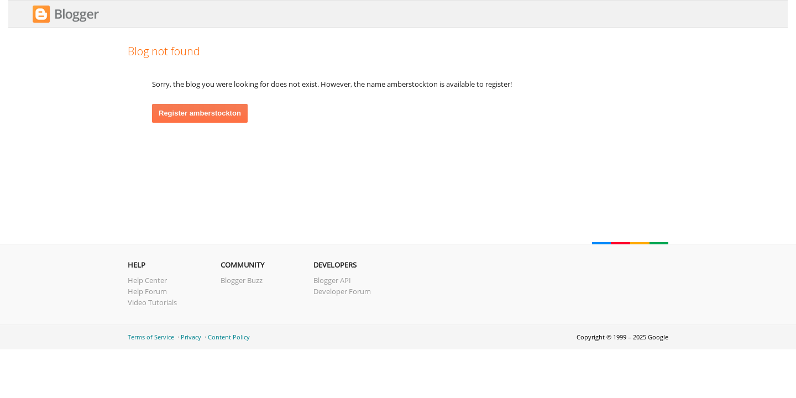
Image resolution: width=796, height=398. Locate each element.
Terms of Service (151, 337)
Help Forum (147, 291)
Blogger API (332, 280)
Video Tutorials (152, 302)
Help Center (147, 280)
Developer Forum (342, 291)
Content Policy (229, 337)
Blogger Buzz (242, 280)
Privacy (191, 337)
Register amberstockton (200, 113)
